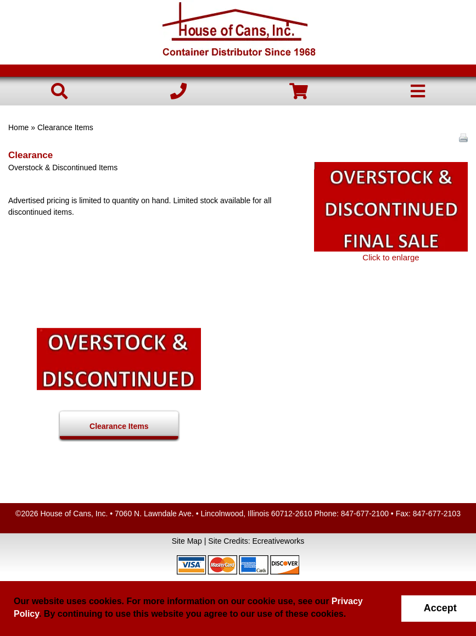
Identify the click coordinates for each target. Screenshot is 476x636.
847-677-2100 (365, 513)
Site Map (187, 541)
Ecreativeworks (278, 541)
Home (18, 127)
